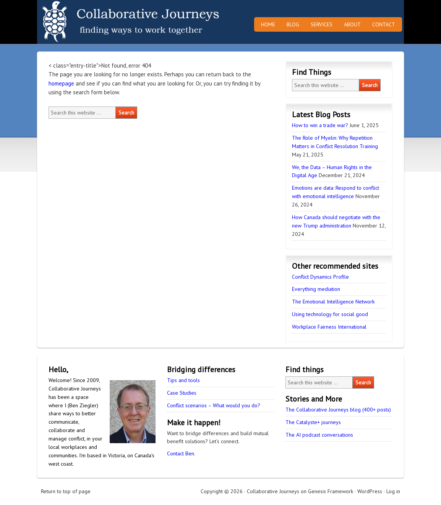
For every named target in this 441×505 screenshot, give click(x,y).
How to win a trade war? (320, 125)
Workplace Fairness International (329, 326)
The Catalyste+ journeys (313, 422)
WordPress (369, 491)
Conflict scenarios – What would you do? (213, 405)
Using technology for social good (330, 314)
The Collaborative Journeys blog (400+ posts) (338, 409)
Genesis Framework (330, 491)
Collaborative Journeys (104, 22)
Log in (393, 491)
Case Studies (181, 392)
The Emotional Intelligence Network (333, 301)
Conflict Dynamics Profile (320, 276)
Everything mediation (316, 289)
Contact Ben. (181, 453)
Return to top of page (66, 491)
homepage (61, 83)
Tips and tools (183, 380)
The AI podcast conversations (319, 434)
